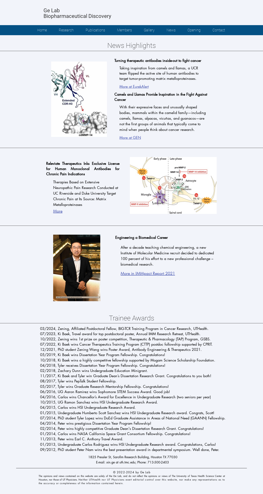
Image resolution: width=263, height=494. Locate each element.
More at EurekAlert (134, 86)
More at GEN (130, 137)
